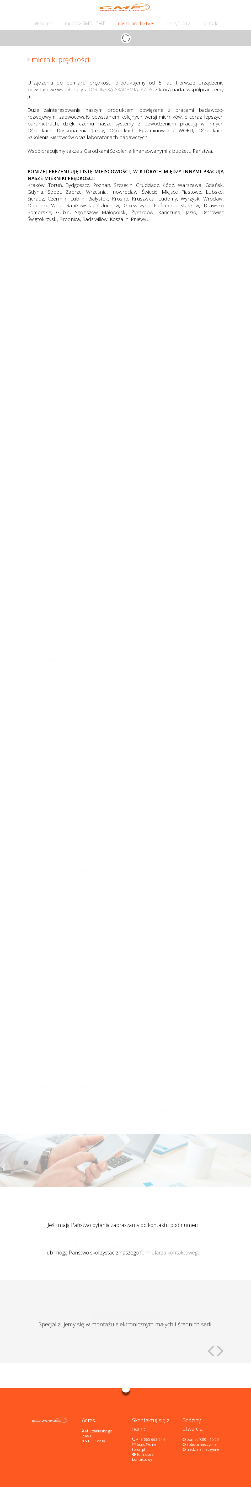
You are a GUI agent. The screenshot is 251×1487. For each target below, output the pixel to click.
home (43, 23)
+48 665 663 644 (148, 1439)
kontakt (210, 23)
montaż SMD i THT (85, 23)
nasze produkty (136, 23)
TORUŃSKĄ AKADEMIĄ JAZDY (120, 89)
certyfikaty (178, 23)
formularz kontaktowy (142, 1457)
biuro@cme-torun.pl (145, 1447)
